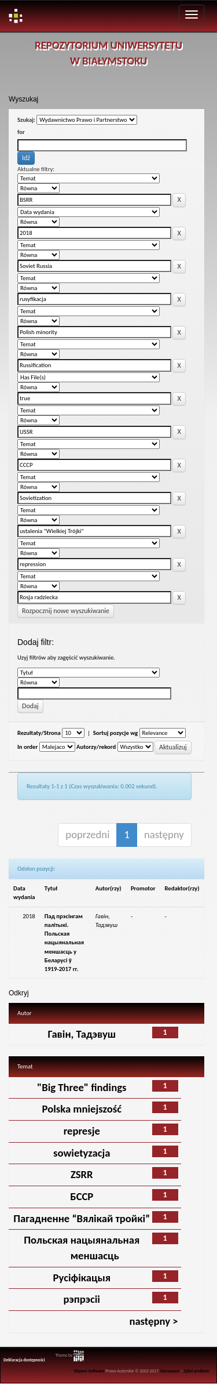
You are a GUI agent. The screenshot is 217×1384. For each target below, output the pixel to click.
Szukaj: (26, 120)
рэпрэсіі (82, 1299)
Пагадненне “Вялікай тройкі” (81, 1218)
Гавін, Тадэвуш (81, 1034)
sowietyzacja (82, 1153)
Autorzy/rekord (96, 747)
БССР (81, 1196)
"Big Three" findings (81, 1087)
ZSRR (82, 1174)
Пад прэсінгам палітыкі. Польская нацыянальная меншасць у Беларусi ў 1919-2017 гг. (64, 942)
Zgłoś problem (196, 1371)
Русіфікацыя (82, 1277)
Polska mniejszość (82, 1108)
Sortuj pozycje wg (115, 733)
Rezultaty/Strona (39, 733)
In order (27, 747)
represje (82, 1130)
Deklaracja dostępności (24, 1360)
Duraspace (169, 1371)
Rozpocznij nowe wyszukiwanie (65, 611)
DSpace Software (89, 1371)
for (21, 132)
